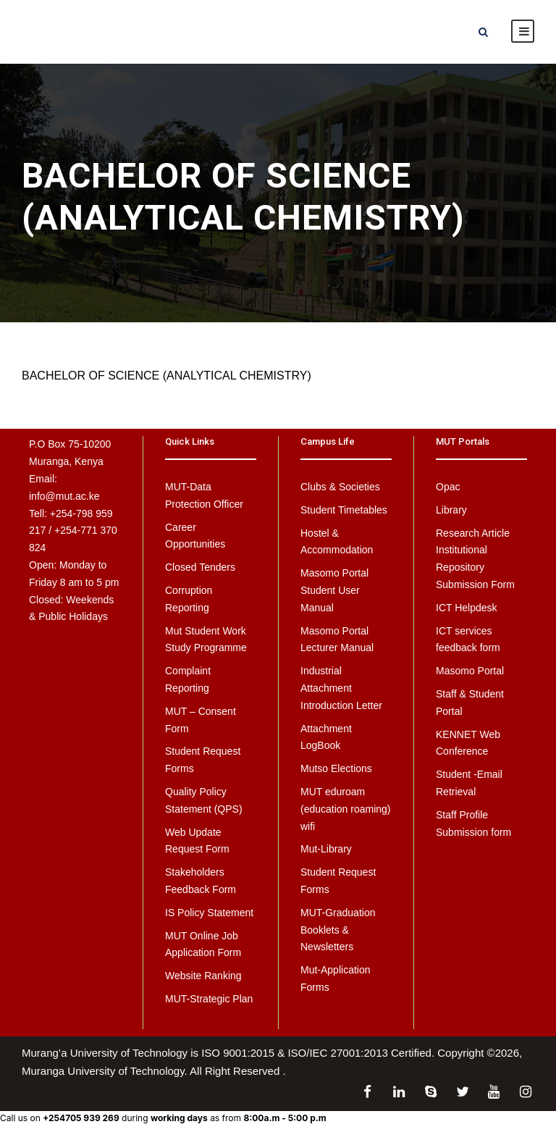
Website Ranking (203, 975)
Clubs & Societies (340, 487)
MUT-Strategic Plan (209, 999)
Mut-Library (326, 849)
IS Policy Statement (209, 912)
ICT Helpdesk (466, 607)
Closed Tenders (200, 567)
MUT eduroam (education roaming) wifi (345, 809)
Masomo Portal (470, 670)
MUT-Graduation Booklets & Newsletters (337, 930)
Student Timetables (343, 510)
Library (451, 510)
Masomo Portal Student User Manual (334, 590)
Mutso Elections (336, 768)
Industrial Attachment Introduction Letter (341, 688)
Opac (448, 487)
